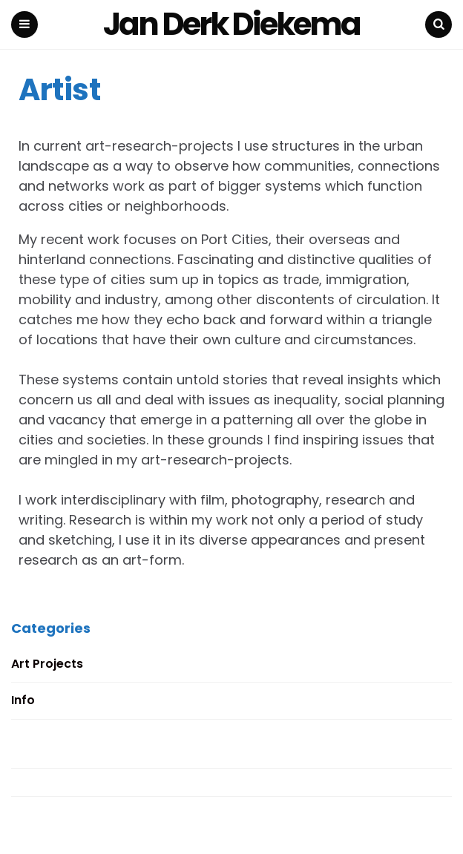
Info (23, 700)
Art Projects (47, 663)
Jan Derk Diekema (231, 24)
